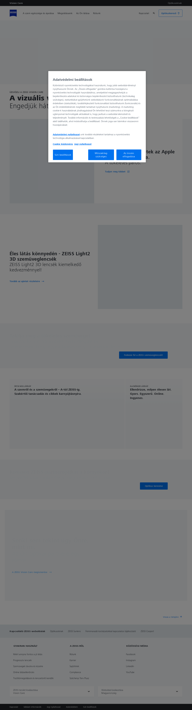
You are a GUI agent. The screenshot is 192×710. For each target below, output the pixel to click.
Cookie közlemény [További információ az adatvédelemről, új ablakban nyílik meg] (63, 144)
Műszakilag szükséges (101, 154)
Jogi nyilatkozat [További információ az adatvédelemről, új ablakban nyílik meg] (83, 144)
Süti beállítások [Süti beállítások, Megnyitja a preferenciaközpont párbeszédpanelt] (63, 154)
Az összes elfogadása (129, 154)
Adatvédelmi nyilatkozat (66, 134)
